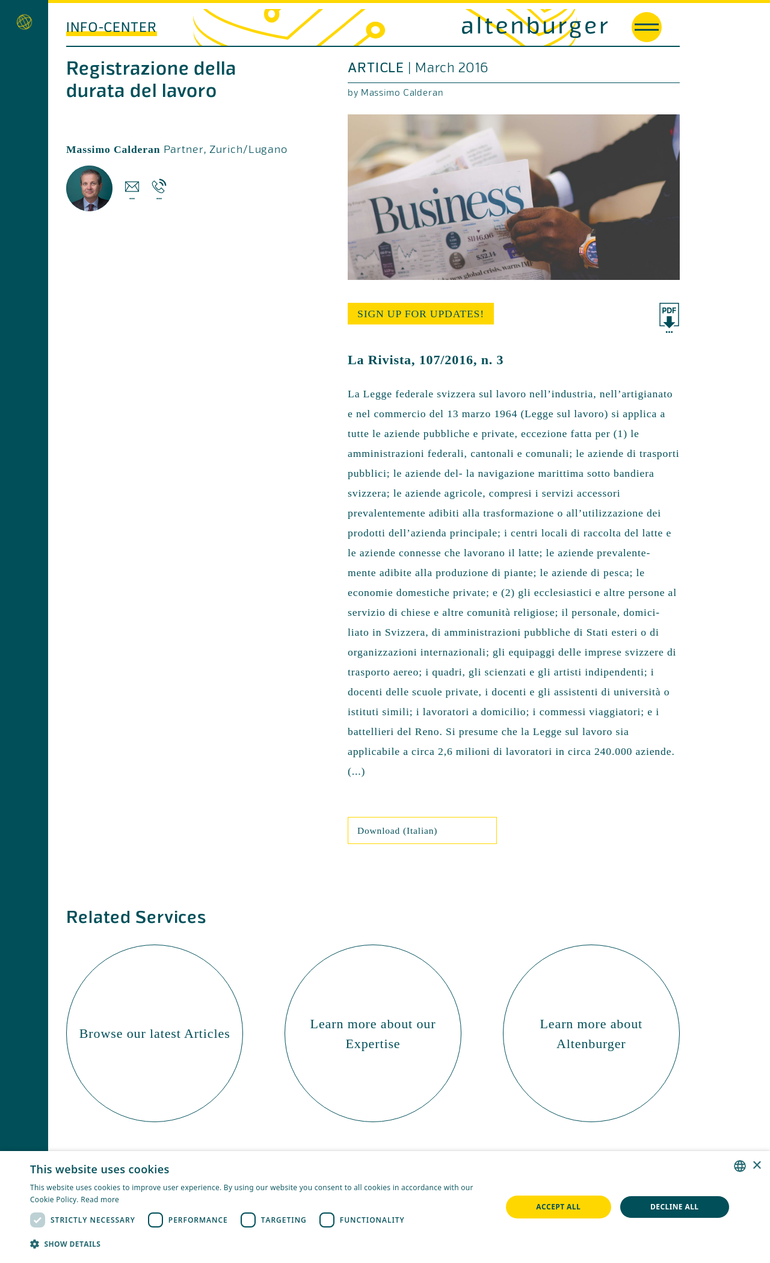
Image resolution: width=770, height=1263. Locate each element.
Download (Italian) (397, 830)
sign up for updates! (420, 314)
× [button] (756, 1165)
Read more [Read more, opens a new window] (100, 1199)
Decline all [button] (674, 1207)
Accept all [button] (558, 1207)
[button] (259, 1244)
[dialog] (385, 1207)
